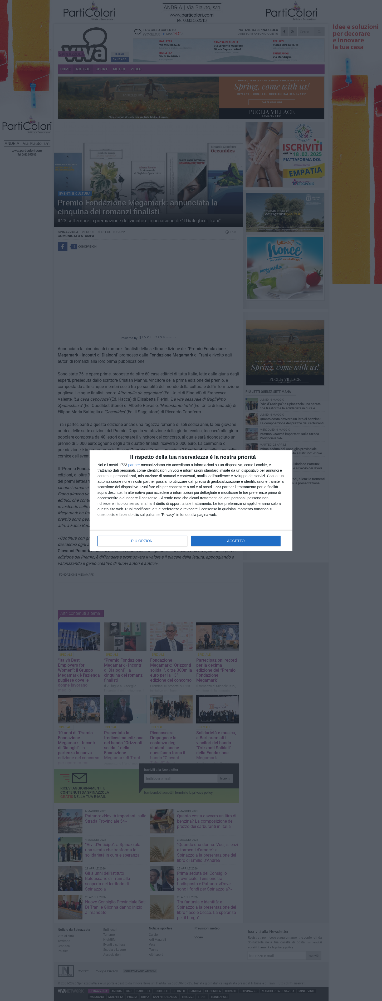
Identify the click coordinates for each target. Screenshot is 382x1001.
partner (134, 465)
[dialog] (191, 500)
